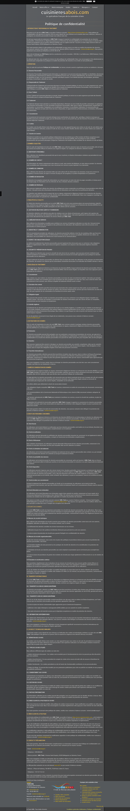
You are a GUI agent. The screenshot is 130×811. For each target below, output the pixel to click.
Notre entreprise (57, 7)
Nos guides (83, 785)
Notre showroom (60, 796)
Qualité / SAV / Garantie (62, 795)
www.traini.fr (32, 800)
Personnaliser (89, 1)
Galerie (76, 7)
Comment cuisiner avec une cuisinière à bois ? (90, 789)
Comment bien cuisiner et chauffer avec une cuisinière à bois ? (92, 793)
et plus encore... (86, 802)
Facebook (46, 796)
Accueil (34, 7)
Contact (95, 7)
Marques (86, 7)
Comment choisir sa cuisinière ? (91, 787)
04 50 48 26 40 (34, 790)
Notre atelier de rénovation (63, 801)
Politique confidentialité (94, 809)
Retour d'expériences (61, 800)
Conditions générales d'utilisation (76, 809)
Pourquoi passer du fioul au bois (91, 800)
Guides (68, 7)
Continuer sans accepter (65, 3)
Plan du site (100, 806)
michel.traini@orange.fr (87, 49)
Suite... (84, 1)
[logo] (65, 14)
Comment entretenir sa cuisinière (91, 799)
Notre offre (44, 7)
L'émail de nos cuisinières (62, 798)
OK (94, 1)
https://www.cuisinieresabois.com (78, 32)
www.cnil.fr (57, 765)
